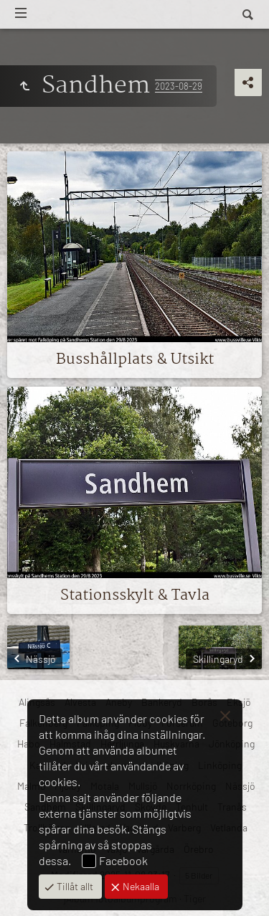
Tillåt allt (74, 886)
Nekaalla (140, 886)
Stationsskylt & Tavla (134, 595)
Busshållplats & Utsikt (135, 359)
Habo (28, 743)
